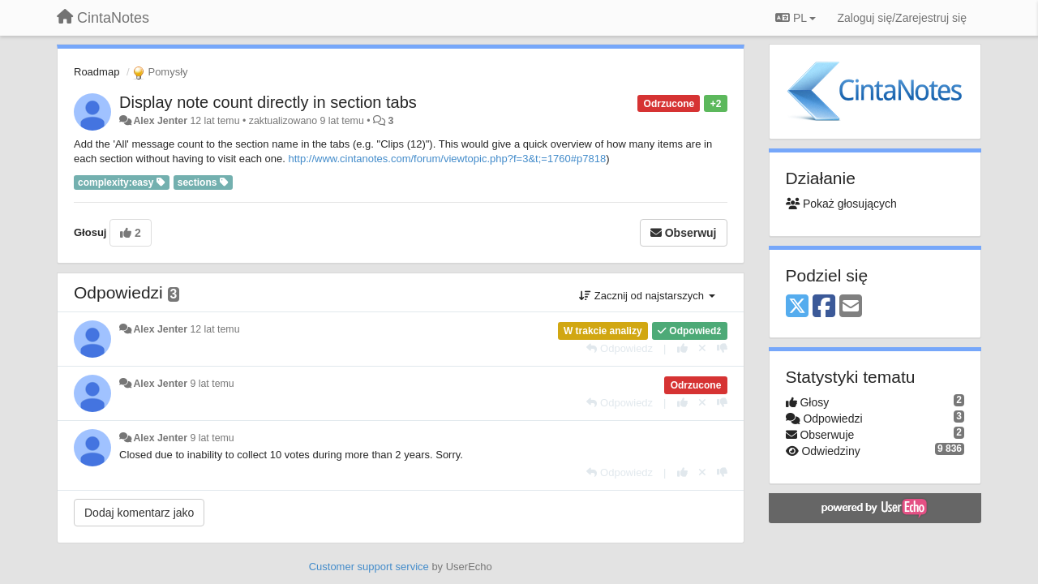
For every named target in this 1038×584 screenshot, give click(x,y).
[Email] (850, 307)
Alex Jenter (160, 121)
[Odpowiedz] (619, 348)
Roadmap (96, 72)
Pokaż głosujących (841, 203)
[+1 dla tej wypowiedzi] (682, 348)
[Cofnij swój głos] (702, 348)
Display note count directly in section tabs (268, 102)
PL (795, 17)
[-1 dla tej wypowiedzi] (722, 348)
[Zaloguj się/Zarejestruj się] (901, 18)
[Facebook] (824, 307)
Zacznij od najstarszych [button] (646, 296)
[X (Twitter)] (797, 307)
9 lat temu (212, 383)
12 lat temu (214, 329)
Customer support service (369, 566)
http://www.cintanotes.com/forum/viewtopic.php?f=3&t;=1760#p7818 (448, 158)
